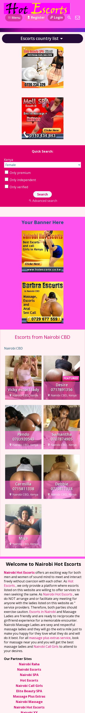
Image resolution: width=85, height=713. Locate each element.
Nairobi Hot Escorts (19, 572)
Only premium (18, 173)
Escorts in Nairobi (42, 612)
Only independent (20, 180)
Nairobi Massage (29, 702)
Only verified (16, 187)
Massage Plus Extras (29, 696)
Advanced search (42, 200)
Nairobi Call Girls (46, 646)
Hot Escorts (29, 680)
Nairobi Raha (29, 664)
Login (56, 17)
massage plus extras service (50, 638)
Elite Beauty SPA (29, 691)
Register (35, 17)
